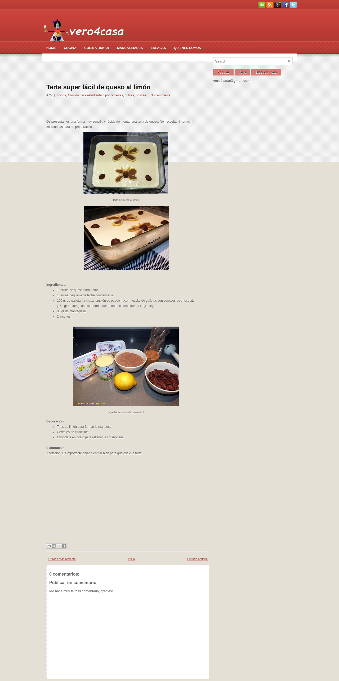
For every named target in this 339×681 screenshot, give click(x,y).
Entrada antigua (197, 558)
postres (141, 95)
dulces (129, 95)
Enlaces (158, 48)
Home (51, 48)
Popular (223, 72)
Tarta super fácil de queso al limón (98, 87)
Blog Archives (266, 72)
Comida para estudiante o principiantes (95, 95)
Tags (242, 72)
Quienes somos (187, 48)
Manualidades (130, 48)
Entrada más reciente (62, 558)
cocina (61, 95)
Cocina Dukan (96, 48)
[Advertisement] (142, 69)
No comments (160, 95)
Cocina (70, 48)
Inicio (131, 558)
